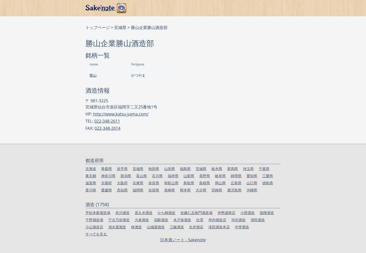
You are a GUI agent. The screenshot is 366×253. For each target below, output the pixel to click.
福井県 (173, 175)
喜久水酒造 (143, 212)
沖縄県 (252, 190)
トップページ (97, 27)
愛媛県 (106, 190)
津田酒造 (258, 219)
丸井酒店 (196, 226)
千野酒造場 (94, 219)
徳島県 (267, 182)
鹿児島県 (234, 190)
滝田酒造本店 (219, 226)
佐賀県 (153, 190)
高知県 (122, 190)
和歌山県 (171, 182)
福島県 (185, 168)
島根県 (204, 182)
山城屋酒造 (156, 226)
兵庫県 (138, 182)
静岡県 (236, 175)
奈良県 (153, 182)
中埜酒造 (242, 226)
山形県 (169, 168)
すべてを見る (96, 234)
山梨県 (189, 175)
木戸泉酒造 (182, 219)
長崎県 (169, 190)
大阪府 (122, 182)
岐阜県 (220, 175)
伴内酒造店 (217, 219)
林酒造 (136, 226)
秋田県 (153, 168)
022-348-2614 (107, 128)
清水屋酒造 (117, 226)
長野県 (204, 175)
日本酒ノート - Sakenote (183, 240)
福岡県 (138, 190)
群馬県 (232, 168)
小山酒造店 (94, 226)
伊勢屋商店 (226, 212)
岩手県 (122, 168)
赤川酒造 (122, 212)
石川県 (157, 175)
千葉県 (264, 168)
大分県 (201, 190)
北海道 (90, 168)
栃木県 (216, 168)
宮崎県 (216, 190)
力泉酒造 (142, 219)
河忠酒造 (238, 219)
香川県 (90, 190)
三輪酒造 (177, 226)
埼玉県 (248, 168)
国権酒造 (267, 212)
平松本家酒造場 (97, 212)
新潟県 (125, 175)
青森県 (106, 168)
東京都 (90, 175)
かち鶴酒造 (166, 212)
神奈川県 (108, 175)
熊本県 (185, 190)
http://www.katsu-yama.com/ (120, 114)
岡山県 (220, 182)
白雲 (199, 219)
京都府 (106, 182)
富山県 (141, 175)
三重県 (267, 175)
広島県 (236, 182)
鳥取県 (189, 182)
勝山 (93, 75)
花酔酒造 (161, 219)
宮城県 (120, 27)
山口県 (252, 182)
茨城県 (201, 168)
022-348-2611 (107, 121)
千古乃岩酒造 (119, 219)
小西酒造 (247, 212)
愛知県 (252, 175)
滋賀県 (90, 182)
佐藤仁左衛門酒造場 (196, 212)
